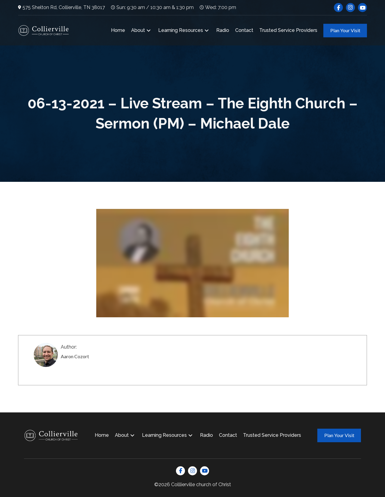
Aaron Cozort (75, 356)
